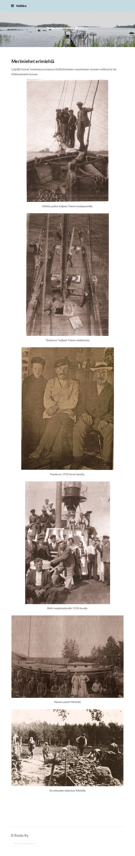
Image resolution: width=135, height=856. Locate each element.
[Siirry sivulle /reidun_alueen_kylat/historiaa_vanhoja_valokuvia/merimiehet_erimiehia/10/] (67, 656)
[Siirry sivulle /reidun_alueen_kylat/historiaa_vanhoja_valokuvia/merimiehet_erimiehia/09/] (67, 542)
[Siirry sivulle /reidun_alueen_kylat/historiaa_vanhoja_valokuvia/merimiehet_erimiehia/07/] (67, 274)
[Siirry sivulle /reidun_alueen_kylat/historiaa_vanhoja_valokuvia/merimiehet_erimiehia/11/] (67, 747)
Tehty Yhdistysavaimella (24, 843)
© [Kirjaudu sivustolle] (12, 835)
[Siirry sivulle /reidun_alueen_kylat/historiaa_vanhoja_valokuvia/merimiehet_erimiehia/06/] (67, 140)
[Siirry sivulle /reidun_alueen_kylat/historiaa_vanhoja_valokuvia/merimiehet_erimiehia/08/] (67, 408)
